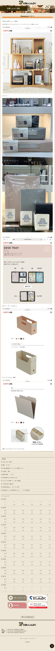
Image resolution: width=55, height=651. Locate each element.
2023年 (4, 524)
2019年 (4, 559)
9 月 (32, 510)
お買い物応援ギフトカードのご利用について (13, 468)
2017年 (4, 576)
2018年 (4, 567)
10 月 (23, 510)
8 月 (41, 510)
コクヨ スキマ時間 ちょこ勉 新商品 (12, 480)
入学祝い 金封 (6, 471)
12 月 (5, 510)
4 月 (23, 504)
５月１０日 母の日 (7, 461)
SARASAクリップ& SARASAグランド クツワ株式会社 (16, 490)
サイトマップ (32, 638)
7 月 (49, 510)
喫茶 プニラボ (6, 465)
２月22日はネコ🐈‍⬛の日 (8, 483)
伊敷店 (4, 459)
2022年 (4, 533)
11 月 (14, 510)
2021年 (4, 542)
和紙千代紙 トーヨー (8, 474)
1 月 (49, 504)
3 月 (32, 504)
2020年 (4, 550)
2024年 (4, 516)
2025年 (4, 507)
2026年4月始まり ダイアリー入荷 (11, 487)
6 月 (5, 513)
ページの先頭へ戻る (28, 617)
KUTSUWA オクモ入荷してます (10, 477)
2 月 (41, 504)
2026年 (4, 499)
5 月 (14, 504)
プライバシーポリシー (24, 638)
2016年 (4, 584)
